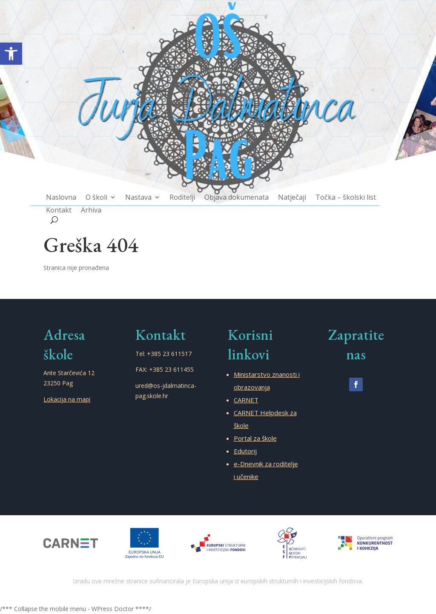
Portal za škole (255, 438)
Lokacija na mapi (66, 399)
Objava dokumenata (235, 190)
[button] (11, 54)
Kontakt (71, 202)
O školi (106, 190)
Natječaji (286, 190)
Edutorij (245, 451)
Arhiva (101, 202)
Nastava (144, 190)
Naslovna (73, 190)
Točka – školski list (336, 190)
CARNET (246, 400)
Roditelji (185, 190)
